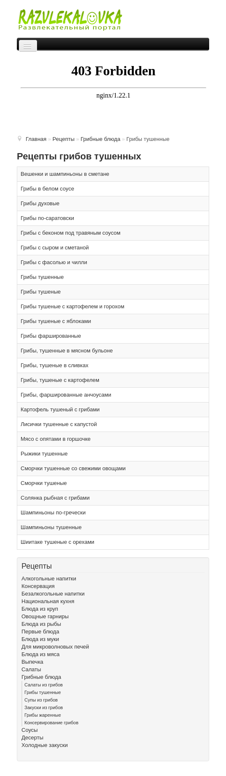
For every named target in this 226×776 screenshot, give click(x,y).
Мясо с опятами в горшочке (55, 439)
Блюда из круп (39, 609)
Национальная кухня (47, 601)
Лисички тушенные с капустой (59, 424)
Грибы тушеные (41, 292)
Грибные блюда (41, 677)
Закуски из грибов (43, 707)
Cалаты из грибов (43, 684)
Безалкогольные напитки (53, 594)
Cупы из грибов (41, 699)
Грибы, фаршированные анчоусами (66, 395)
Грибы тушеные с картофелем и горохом (72, 306)
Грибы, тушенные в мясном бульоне (67, 350)
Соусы (29, 730)
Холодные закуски (44, 745)
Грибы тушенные (42, 277)
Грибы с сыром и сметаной (55, 247)
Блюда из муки (40, 639)
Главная (36, 139)
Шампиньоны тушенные (51, 527)
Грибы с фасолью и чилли (54, 262)
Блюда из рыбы (41, 624)
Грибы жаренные (42, 715)
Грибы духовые (40, 203)
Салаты (31, 669)
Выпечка (32, 662)
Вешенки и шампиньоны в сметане (65, 174)
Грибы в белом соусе (47, 188)
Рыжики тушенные (44, 453)
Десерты (32, 737)
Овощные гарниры (45, 616)
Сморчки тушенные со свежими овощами (73, 468)
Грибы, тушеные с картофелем (60, 380)
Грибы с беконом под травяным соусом (70, 233)
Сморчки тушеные (44, 483)
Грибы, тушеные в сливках (54, 365)
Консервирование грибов (51, 722)
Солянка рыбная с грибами (55, 498)
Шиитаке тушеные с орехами (57, 542)
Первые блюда (40, 631)
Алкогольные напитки (48, 578)
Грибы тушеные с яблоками (56, 321)
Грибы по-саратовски (47, 218)
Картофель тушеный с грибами (60, 409)
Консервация (38, 586)
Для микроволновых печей (55, 647)
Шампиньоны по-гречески (53, 512)
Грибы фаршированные (51, 336)
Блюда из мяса (40, 654)
